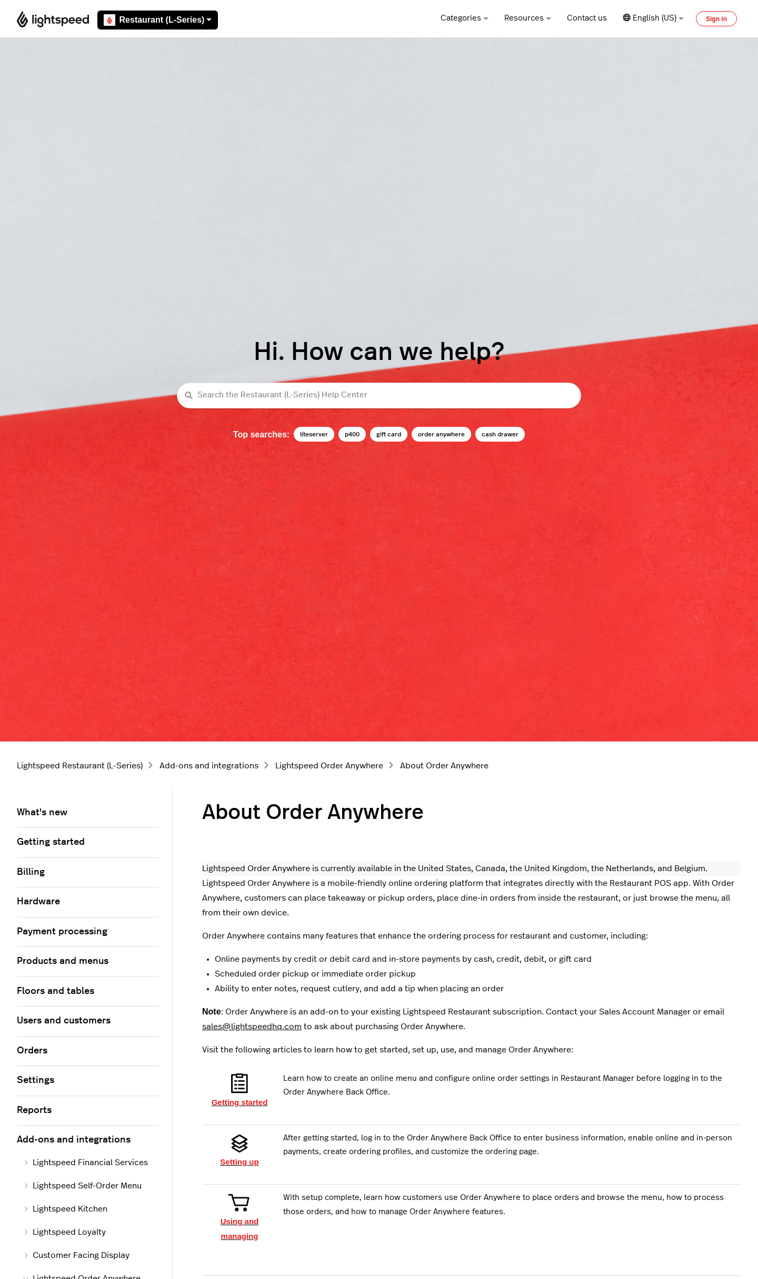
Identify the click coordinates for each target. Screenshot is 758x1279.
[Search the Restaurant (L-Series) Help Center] (379, 395)
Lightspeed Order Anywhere (329, 765)
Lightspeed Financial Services (85, 1162)
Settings (35, 1080)
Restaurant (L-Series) (158, 20)
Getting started (51, 842)
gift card (388, 434)
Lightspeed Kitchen (65, 1209)
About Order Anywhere (444, 765)
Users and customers (64, 1021)
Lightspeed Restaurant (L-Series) (80, 765)
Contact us (587, 18)
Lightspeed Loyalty (64, 1232)
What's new (42, 812)
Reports (34, 1110)
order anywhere (441, 434)
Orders (32, 1051)
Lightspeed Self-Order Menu (82, 1186)
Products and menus (62, 961)
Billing (31, 872)
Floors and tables (55, 991)
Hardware (38, 901)
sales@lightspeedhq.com (252, 1026)
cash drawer (500, 434)
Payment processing (62, 931)
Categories (464, 18)
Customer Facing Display (76, 1255)
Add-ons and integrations (208, 765)
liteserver (314, 434)
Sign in (716, 19)
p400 (352, 434)
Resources (527, 18)
